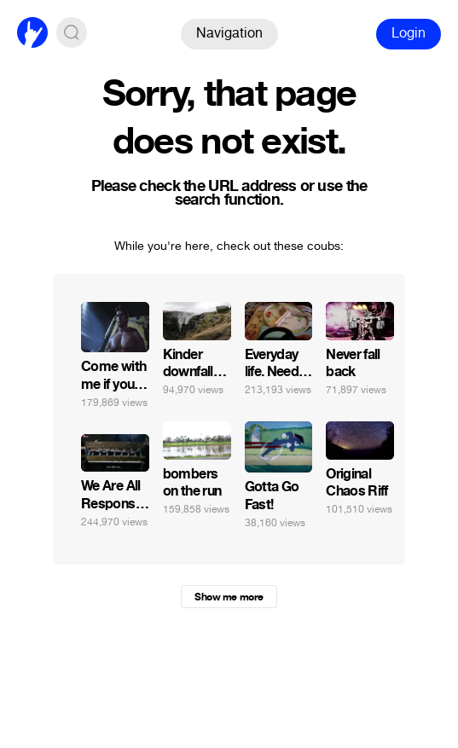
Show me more (228, 597)
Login (408, 33)
